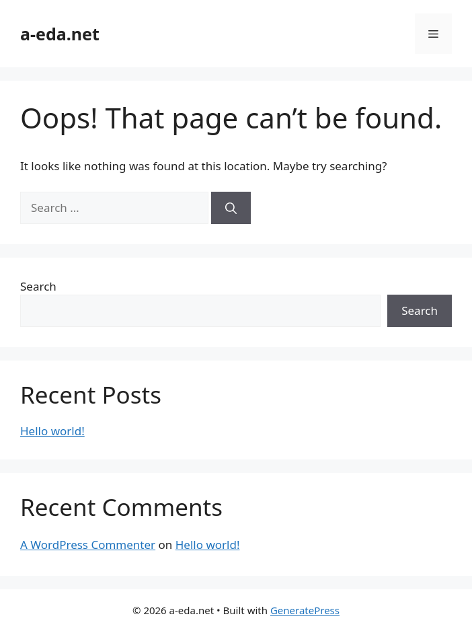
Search (38, 286)
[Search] (231, 208)
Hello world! (52, 431)
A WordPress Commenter (87, 544)
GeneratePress (305, 610)
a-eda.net (60, 33)
